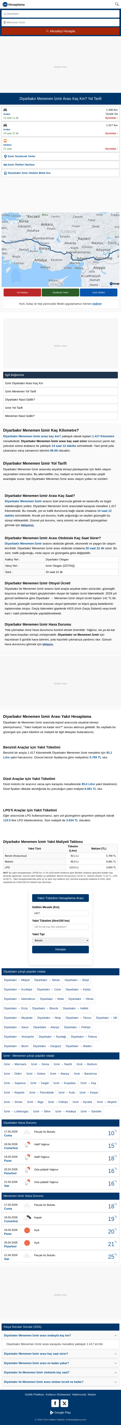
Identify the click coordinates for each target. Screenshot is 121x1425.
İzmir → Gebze (35, 1073)
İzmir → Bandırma (85, 1073)
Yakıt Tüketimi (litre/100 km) (50, 920)
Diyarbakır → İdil (106, 1017)
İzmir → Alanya (59, 1073)
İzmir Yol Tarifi (14, 407)
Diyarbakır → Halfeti (75, 1008)
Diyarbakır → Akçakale (18, 1017)
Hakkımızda (79, 1394)
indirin (96, 303)
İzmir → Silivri (42, 1111)
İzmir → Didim (13, 1073)
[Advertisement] (60, 61)
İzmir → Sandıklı (91, 1111)
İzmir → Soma (40, 1064)
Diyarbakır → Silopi (77, 980)
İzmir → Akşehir (107, 1102)
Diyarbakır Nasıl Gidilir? (20, 399)
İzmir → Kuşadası (64, 1083)
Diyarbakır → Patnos (84, 1036)
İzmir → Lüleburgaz (16, 1111)
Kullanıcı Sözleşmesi (58, 1394)
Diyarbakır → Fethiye (77, 1027)
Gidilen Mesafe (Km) (45, 907)
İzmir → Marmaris (15, 1064)
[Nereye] (60, 22)
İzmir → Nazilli (63, 1064)
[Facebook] (55, 1403)
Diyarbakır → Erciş (16, 1008)
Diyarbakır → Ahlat (52, 999)
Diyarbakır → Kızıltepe (18, 989)
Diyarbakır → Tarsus (78, 1017)
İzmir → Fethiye (58, 1102)
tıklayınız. (27, 525)
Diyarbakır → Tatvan (47, 980)
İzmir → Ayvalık (82, 1102)
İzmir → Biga (35, 1102)
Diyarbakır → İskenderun (19, 999)
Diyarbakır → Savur (16, 1027)
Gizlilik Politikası (34, 1394)
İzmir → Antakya (65, 1111)
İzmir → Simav (13, 1102)
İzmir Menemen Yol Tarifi (20, 391)
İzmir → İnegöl (39, 1083)
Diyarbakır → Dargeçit (47, 1046)
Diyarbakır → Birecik (45, 1008)
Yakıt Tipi (38, 934)
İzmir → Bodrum (87, 1064)
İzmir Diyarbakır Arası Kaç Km (24, 383)
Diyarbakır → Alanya (46, 1027)
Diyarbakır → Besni (16, 1046)
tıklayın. (48, 644)
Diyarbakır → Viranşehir (19, 1036)
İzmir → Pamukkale (41, 1092)
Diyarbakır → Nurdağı (52, 1036)
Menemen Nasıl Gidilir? (20, 416)
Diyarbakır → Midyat (17, 980)
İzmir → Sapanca (15, 1083)
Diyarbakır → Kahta (78, 989)
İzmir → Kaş (88, 1083)
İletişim (92, 1394)
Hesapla (60, 949)
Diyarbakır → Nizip (49, 1017)
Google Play (60, 1412)
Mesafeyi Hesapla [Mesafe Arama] (60, 31)
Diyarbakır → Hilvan (81, 999)
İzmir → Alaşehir (14, 1092)
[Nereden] (60, 14)
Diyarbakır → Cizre (49, 989)
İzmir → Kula (67, 1092)
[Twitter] (64, 1403)
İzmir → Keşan (89, 1092)
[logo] (14, 4)
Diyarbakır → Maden (79, 1046)
